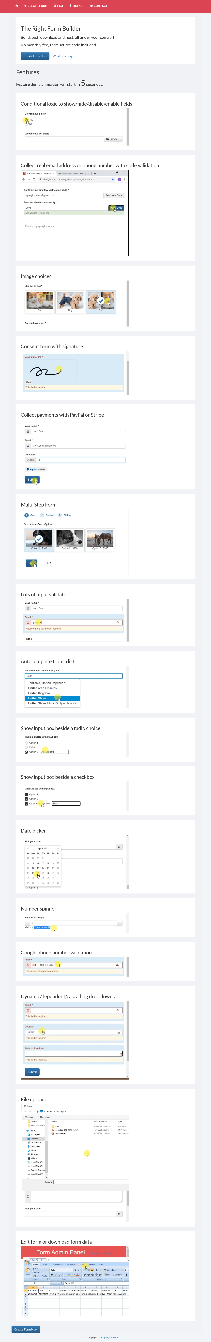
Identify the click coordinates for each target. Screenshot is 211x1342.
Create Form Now (35, 56)
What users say (62, 56)
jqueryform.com (110, 1337)
